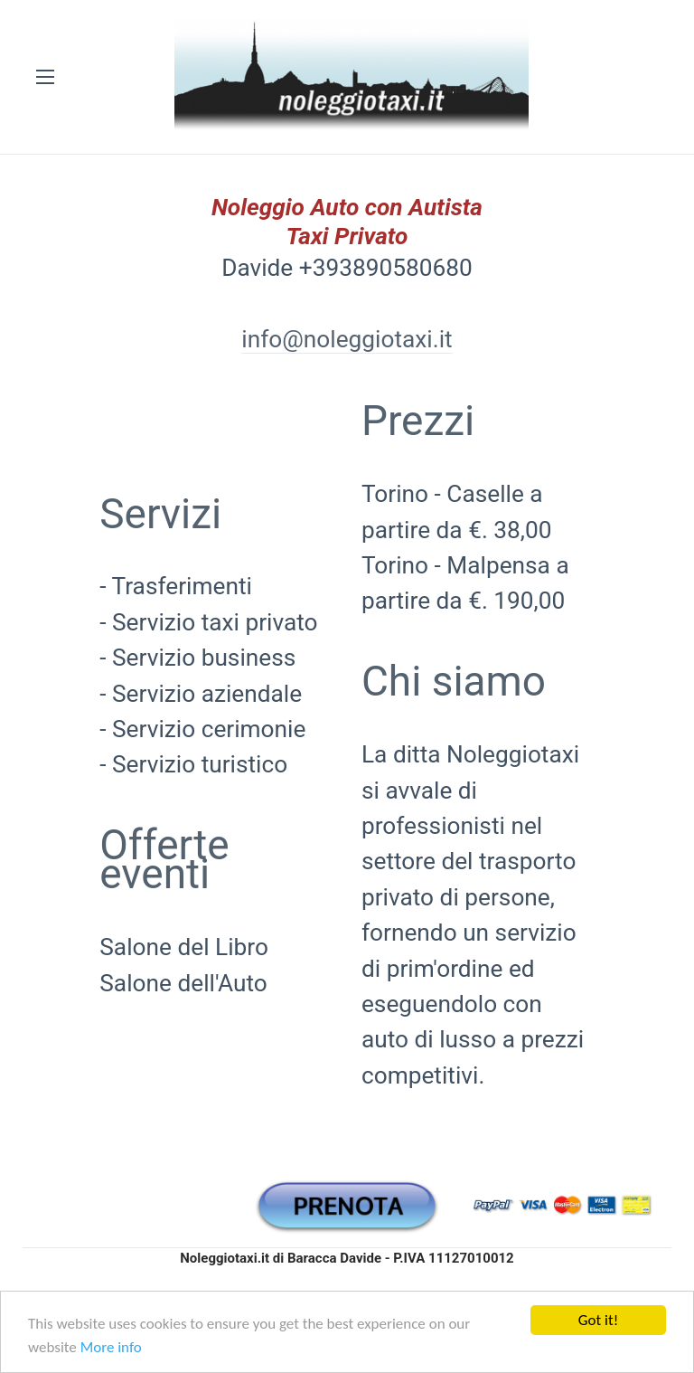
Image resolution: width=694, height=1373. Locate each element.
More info (111, 1347)
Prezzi (417, 420)
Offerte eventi (164, 859)
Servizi (160, 513)
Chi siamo (453, 681)
